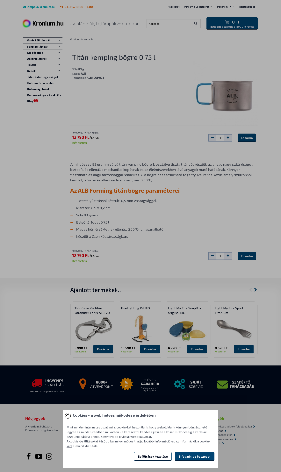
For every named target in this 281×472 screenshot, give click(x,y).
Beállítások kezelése (153, 456)
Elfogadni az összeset (195, 456)
